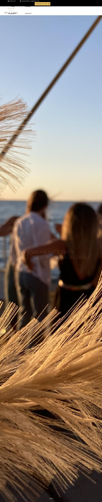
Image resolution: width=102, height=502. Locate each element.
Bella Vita (28, 9)
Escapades (40, 9)
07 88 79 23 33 (10, 2)
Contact (82, 9)
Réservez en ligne (87, 2)
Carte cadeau (70, 9)
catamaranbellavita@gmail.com (26, 2)
